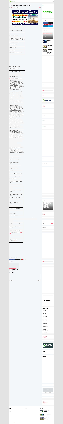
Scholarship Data (45, 323)
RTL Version (52, 422)
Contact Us (48, 422)
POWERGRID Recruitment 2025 (13, 269)
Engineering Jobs (45, 329)
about (43, 105)
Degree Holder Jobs (45, 330)
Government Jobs (45, 402)
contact (44, 106)
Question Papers (45, 403)
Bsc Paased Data (45, 332)
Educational (11, 78)
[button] (53, 1)
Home (17, 1)
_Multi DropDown (45, 336)
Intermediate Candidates (46, 326)
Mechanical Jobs (45, 320)
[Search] (47, 223)
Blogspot (13, 422)
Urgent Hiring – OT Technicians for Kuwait (49, 46)
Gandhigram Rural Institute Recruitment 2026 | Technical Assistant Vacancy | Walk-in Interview (50, 51)
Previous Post (11, 280)
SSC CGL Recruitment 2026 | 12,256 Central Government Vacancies (48, 411)
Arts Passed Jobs (45, 316)
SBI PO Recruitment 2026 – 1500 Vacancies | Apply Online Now (49, 41)
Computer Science (45, 317)
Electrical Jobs (44, 319)
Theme (20, 422)
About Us (44, 401)
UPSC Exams (44, 313)
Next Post (39, 280)
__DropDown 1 (44, 337)
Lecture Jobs (44, 310)
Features (44, 335)
